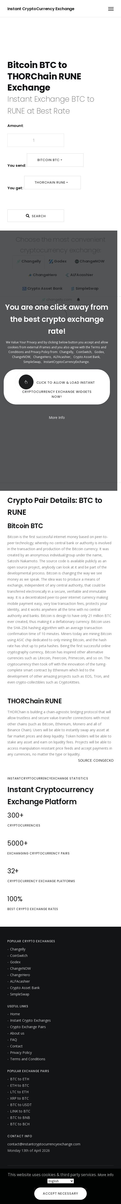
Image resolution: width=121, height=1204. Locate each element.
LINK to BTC (20, 1111)
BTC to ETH (19, 1079)
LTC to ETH (19, 1091)
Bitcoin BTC (48, 160)
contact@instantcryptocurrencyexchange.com (43, 1144)
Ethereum (60, 670)
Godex (99, 352)
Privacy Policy (21, 1052)
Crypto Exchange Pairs (28, 1026)
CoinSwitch (83, 352)
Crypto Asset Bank (86, 357)
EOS (88, 676)
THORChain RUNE (50, 182)
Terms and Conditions (27, 1059)
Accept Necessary (60, 1193)
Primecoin (76, 658)
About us (17, 1033)
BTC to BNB (20, 1117)
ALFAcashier (61, 357)
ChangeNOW (21, 357)
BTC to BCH (20, 1124)
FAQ (13, 1039)
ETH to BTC (19, 1085)
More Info (106, 1174)
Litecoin (44, 658)
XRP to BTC (19, 1098)
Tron (97, 676)
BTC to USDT (21, 1104)
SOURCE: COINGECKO (96, 760)
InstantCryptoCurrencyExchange (66, 362)
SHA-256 (20, 627)
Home (15, 1014)
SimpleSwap (32, 362)
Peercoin (59, 658)
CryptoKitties (69, 682)
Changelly (66, 352)
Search (36, 216)
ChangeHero (42, 357)
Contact (16, 1046)
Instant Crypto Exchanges (30, 1020)
